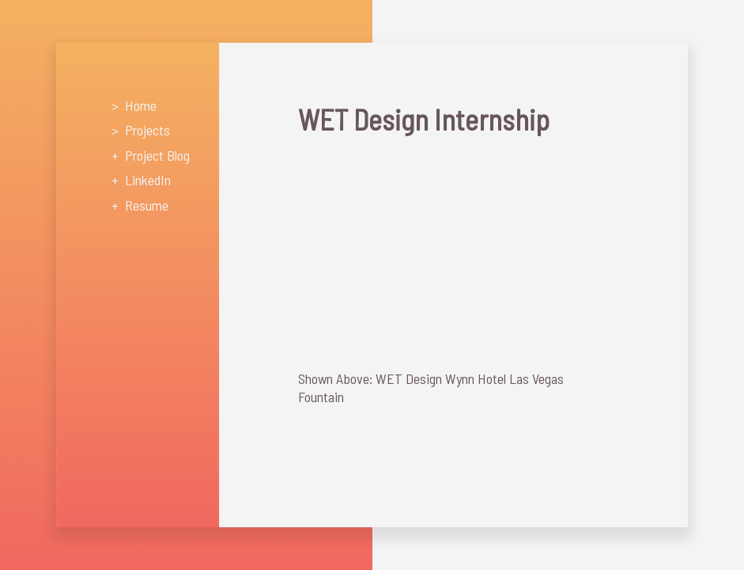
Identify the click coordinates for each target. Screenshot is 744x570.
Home (141, 105)
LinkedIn (148, 179)
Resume (146, 205)
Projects (147, 130)
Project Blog (157, 155)
